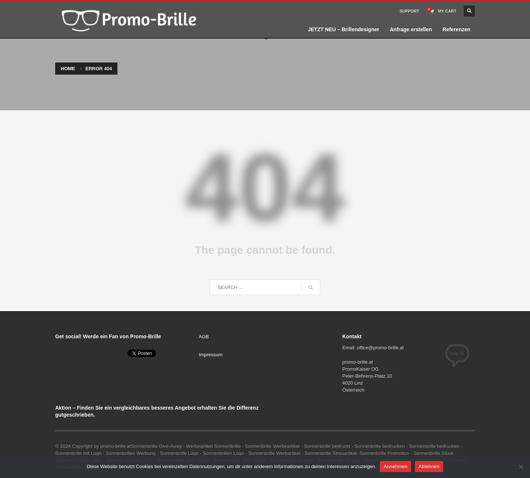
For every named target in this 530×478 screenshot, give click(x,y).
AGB (204, 336)
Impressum (210, 354)
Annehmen (395, 466)
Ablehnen (428, 466)
